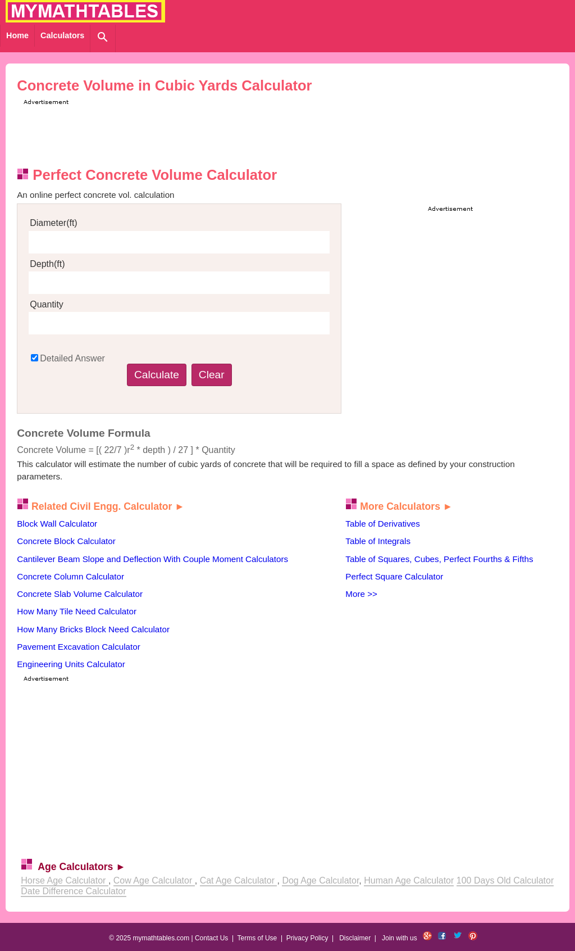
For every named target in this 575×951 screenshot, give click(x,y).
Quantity (46, 304)
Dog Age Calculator (320, 880)
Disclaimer (355, 938)
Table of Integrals (377, 541)
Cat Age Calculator (238, 880)
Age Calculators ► (81, 866)
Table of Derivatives (382, 523)
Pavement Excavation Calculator (78, 646)
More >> (361, 594)
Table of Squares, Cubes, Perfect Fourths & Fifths (439, 559)
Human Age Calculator (409, 880)
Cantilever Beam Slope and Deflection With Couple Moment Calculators (152, 559)
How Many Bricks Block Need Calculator (93, 629)
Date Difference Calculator (73, 891)
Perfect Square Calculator (394, 576)
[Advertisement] (225, 132)
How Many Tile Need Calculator (76, 611)
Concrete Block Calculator (66, 541)
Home (17, 35)
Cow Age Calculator (154, 880)
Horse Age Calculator (64, 880)
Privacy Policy (307, 938)
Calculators (62, 35)
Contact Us (211, 938)
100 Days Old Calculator (505, 880)
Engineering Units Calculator (71, 664)
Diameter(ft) (53, 223)
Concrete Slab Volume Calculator (80, 594)
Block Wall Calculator (57, 523)
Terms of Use (257, 938)
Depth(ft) (47, 264)
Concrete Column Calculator (70, 576)
